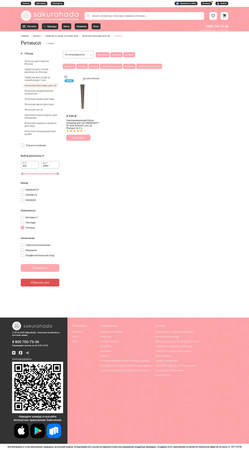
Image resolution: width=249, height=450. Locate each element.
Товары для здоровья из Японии (173, 346)
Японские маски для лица (39, 104)
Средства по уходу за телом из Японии (177, 341)
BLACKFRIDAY (163, 375)
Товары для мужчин (166, 360)
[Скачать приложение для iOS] (21, 437)
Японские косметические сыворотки (39, 92)
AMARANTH (102, 55)
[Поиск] (88, 16)
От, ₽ (24, 163)
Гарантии (105, 336)
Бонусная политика (111, 331)
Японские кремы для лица (39, 99)
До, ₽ (45, 163)
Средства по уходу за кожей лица (61, 36)
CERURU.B (116, 55)
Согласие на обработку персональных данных (126, 365)
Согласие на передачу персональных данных (125, 370)
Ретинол (94, 66)
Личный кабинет (109, 341)
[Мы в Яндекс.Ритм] (20, 353)
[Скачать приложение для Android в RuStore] (37, 411)
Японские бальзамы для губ (96, 36)
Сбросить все (40, 282)
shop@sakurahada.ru (22, 359)
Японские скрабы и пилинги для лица (40, 124)
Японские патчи (34, 109)
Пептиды (82, 66)
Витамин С (69, 66)
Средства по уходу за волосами (173, 351)
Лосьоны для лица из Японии (37, 62)
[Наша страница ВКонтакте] (13, 353)
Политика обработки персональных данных (125, 360)
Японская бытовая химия (170, 370)
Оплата (25, 3)
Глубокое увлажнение (111, 66)
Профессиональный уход (149, 66)
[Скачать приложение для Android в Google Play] (37, 437)
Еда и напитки (163, 356)
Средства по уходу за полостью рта (175, 365)
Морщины (129, 66)
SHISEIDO (129, 55)
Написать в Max (186, 3)
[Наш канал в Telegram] (27, 353)
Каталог (37, 36)
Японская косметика (167, 336)
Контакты (57, 3)
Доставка (41, 3)
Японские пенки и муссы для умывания (41, 116)
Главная (25, 36)
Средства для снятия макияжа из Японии (36, 70)
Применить (40, 268)
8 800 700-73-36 (217, 26)
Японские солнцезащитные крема (40, 132)
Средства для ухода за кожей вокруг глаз (37, 79)
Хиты (75, 336)
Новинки (77, 331)
